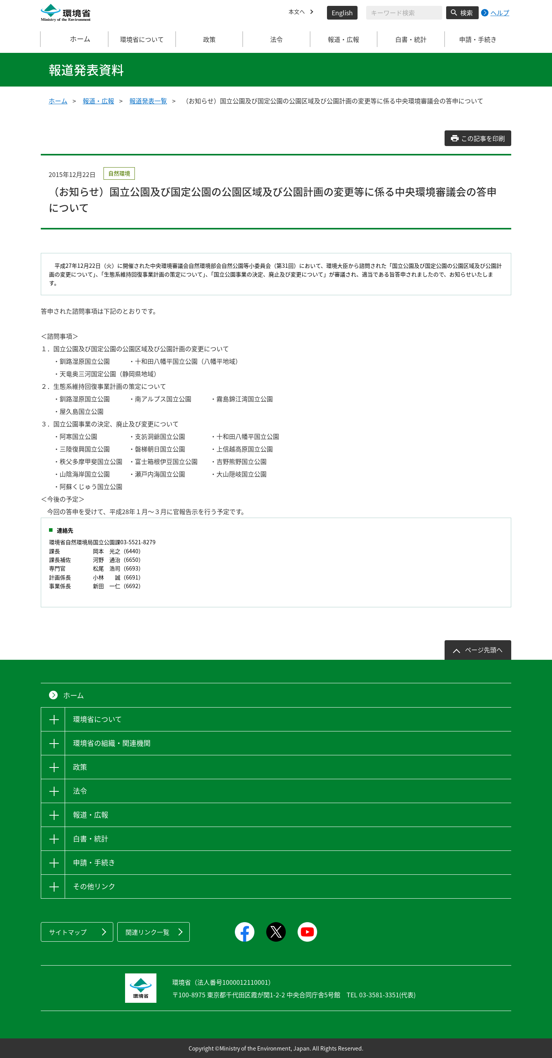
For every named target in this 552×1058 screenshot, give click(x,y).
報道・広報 (98, 100)
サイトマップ (68, 932)
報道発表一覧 (148, 100)
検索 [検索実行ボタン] (466, 12)
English (342, 12)
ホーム (74, 39)
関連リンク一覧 (147, 932)
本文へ (298, 12)
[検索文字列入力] (404, 13)
